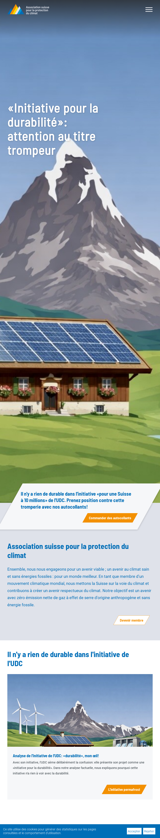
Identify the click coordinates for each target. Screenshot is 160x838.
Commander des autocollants (110, 518)
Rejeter (149, 831)
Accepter (134, 831)
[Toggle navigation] (149, 9)
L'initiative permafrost (124, 789)
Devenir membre (131, 620)
